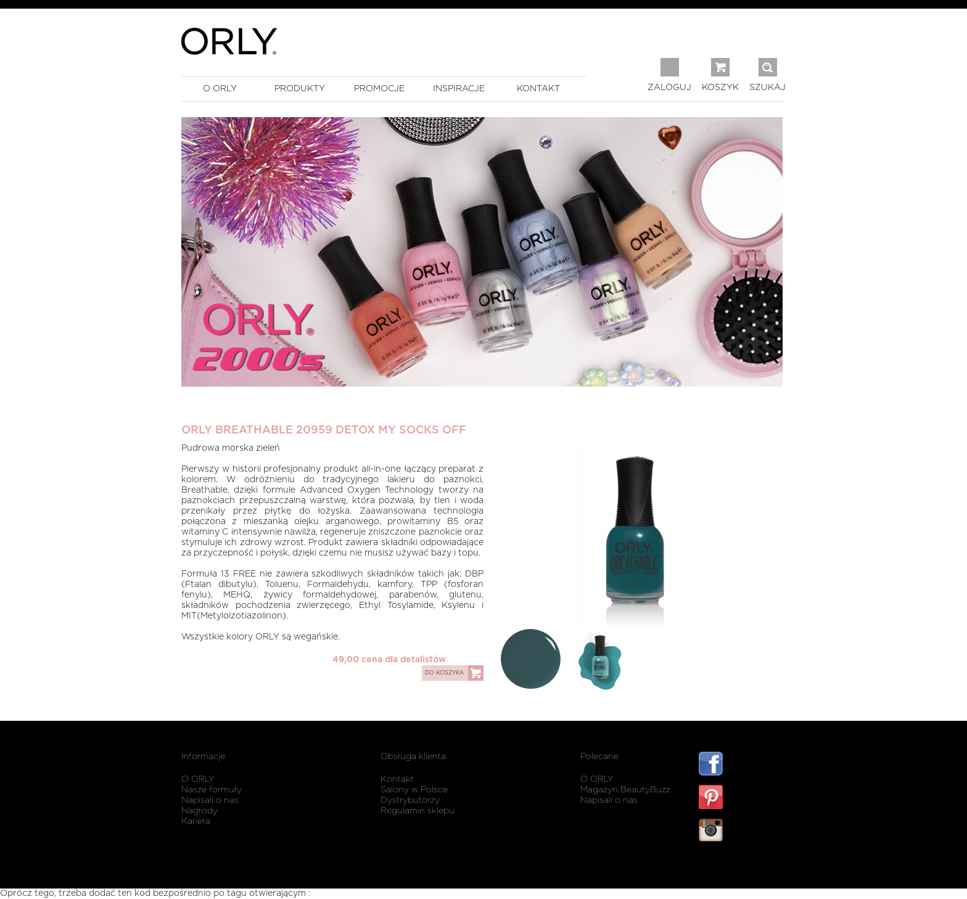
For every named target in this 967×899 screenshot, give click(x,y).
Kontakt (397, 779)
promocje (379, 88)
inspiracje (459, 88)
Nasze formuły (211, 790)
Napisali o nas (210, 800)
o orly (220, 88)
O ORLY (197, 779)
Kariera (195, 821)
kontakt (538, 88)
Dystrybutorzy (410, 800)
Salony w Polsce (414, 790)
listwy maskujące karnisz (742, 866)
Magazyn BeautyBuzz (625, 790)
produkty (299, 88)
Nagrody (199, 811)
